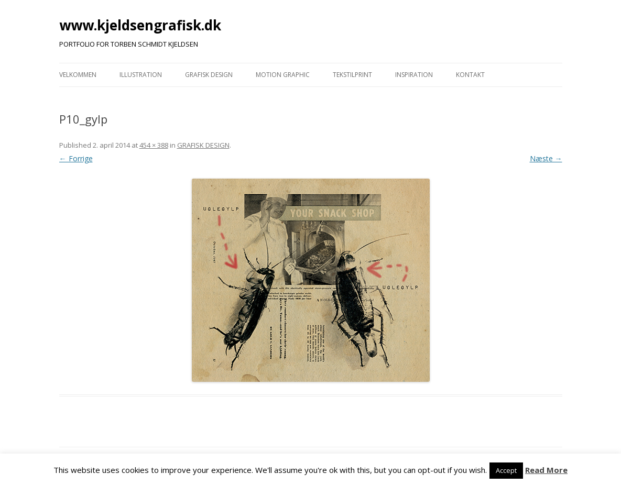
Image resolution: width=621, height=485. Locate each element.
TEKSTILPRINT (352, 74)
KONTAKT (470, 74)
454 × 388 (153, 145)
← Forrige (76, 158)
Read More (546, 470)
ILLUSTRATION (140, 74)
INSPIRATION (414, 74)
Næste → (546, 158)
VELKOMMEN (77, 74)
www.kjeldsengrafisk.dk (140, 25)
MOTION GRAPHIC (283, 74)
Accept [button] (506, 470)
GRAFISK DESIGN (209, 74)
